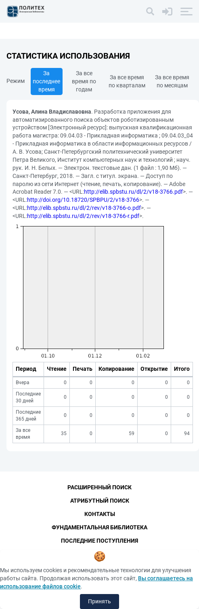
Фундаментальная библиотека (99, 527)
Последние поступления (99, 540)
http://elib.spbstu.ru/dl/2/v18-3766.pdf (133, 191)
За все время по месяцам (172, 81)
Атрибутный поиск (99, 500)
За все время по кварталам (127, 81)
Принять (99, 601)
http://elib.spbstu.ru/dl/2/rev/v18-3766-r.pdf (83, 216)
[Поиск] (150, 11)
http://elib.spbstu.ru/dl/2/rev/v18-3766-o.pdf (84, 208)
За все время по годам (84, 81)
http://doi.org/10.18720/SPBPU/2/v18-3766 (83, 200)
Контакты (99, 514)
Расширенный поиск (99, 487)
